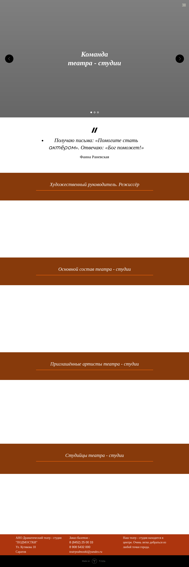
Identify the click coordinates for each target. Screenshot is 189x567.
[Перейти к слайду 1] (91, 112)
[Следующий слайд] (180, 59)
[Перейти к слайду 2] (94, 112)
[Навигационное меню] (184, 5)
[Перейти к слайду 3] (98, 112)
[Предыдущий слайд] (9, 59)
